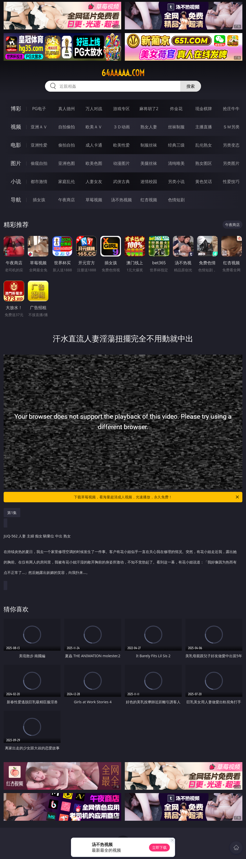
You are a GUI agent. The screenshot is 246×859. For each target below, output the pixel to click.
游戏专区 (121, 108)
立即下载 (159, 847)
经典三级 (176, 145)
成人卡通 (94, 145)
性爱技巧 (231, 181)
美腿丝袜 (148, 163)
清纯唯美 (176, 163)
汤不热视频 (121, 200)
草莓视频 (94, 200)
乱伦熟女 (203, 145)
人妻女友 (94, 181)
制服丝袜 (148, 145)
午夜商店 (66, 200)
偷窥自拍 (39, 163)
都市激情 (39, 181)
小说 (16, 181)
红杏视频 (148, 200)
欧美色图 (94, 163)
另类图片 (231, 163)
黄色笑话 (203, 181)
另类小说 (176, 181)
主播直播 (203, 127)
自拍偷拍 (66, 127)
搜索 (190, 86)
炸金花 (176, 108)
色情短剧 (176, 200)
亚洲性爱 (39, 145)
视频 (16, 126)
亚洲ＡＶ (39, 127)
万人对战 (94, 108)
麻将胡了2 (148, 108)
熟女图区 (203, 163)
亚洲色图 (66, 163)
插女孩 (39, 200)
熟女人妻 (148, 127)
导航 (16, 199)
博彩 (16, 108)
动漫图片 (121, 163)
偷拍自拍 (66, 145)
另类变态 (231, 145)
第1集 (12, 512)
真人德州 (66, 108)
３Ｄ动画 (121, 127)
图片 (16, 163)
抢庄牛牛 (231, 108)
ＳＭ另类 (231, 127)
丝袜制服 (176, 127)
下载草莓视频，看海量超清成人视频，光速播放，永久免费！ (157, 497)
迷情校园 (148, 181)
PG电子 (39, 108)
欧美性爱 (121, 145)
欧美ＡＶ (94, 127)
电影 (16, 144)
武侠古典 (121, 181)
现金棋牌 (203, 108)
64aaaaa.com (123, 73)
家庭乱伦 (66, 181)
